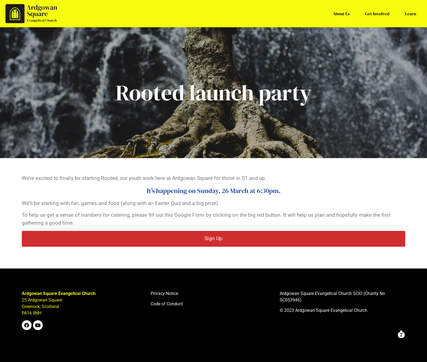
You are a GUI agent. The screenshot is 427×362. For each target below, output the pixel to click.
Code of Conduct (167, 303)
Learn (410, 14)
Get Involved (377, 14)
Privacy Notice (164, 293)
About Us (341, 14)
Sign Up (213, 238)
